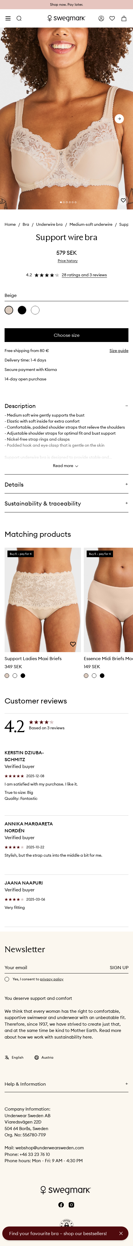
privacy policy (51, 979)
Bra (26, 224)
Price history (68, 260)
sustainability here (73, 1037)
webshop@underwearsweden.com (49, 1147)
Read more (66, 466)
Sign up (119, 967)
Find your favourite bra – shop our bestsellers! (58, 1233)
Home (10, 224)
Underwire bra (49, 224)
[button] (67, 1226)
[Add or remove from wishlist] (123, 200)
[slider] (66, 119)
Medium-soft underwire (91, 224)
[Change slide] (61, 202)
